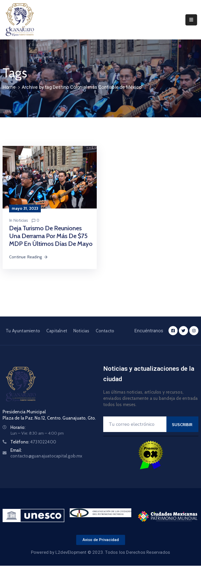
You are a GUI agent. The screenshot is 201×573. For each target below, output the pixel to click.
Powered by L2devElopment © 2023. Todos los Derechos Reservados (100, 552)
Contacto (105, 330)
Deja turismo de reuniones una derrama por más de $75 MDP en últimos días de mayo (51, 235)
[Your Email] (134, 424)
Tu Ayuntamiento (23, 330)
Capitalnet (56, 330)
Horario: (17, 427)
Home (9, 87)
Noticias (20, 220)
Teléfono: (33, 441)
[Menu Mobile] (191, 19)
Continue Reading (28, 256)
